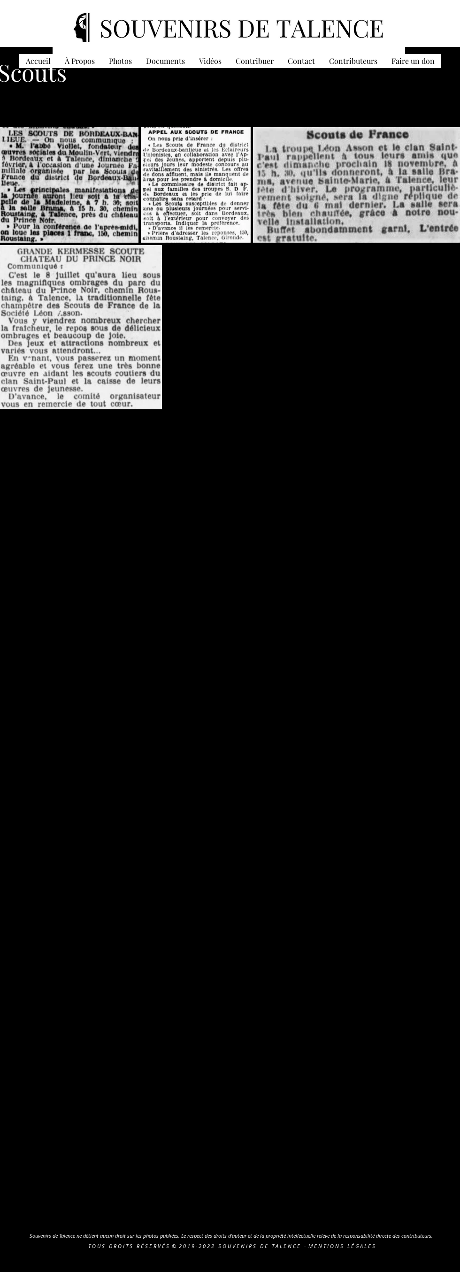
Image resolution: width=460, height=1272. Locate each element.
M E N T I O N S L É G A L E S (341, 1245)
